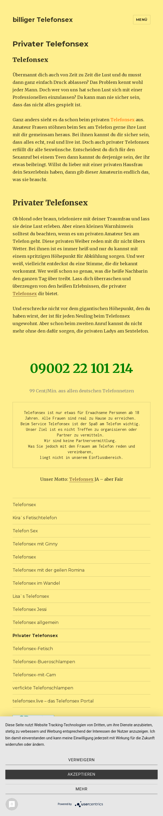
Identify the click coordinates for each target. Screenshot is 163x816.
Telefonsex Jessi (29, 609)
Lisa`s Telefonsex (31, 596)
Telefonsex (25, 293)
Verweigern (81, 760)
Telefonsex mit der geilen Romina (48, 570)
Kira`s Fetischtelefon (35, 517)
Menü (142, 19)
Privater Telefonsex (35, 635)
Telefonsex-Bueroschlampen (44, 661)
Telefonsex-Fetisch (33, 648)
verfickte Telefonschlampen (43, 687)
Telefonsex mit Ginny (35, 543)
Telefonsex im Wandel (36, 583)
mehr (81, 789)
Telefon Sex (25, 530)
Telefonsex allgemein (36, 622)
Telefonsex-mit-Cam (34, 674)
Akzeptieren (81, 774)
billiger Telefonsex (43, 20)
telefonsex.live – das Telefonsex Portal (53, 701)
